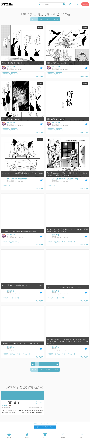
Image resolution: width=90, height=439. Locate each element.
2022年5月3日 (55, 350)
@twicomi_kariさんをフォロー (45, 427)
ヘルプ (54, 423)
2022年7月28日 (55, 237)
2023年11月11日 (11, 69)
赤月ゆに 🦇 (6, 405)
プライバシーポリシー (45, 423)
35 (66, 294)
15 (21, 125)
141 (21, 294)
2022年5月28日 (55, 294)
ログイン (77, 4)
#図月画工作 (16, 231)
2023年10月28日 (56, 181)
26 (22, 181)
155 (66, 350)
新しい (34, 19)
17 (21, 69)
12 (66, 69)
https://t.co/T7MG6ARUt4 (28, 231)
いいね (56, 19)
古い (41, 19)
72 (67, 181)
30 (18, 294)
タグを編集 (39, 76)
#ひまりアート (54, 231)
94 (21, 350)
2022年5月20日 (10, 350)
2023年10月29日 (11, 181)
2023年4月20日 (10, 237)
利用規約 (36, 423)
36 (66, 125)
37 (62, 350)
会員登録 (85, 4)
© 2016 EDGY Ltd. (45, 430)
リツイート (49, 19)
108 (66, 237)
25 (18, 237)
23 (64, 181)
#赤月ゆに (13, 63)
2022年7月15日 (10, 294)
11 (19, 181)
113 (21, 237)
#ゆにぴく (20, 63)
